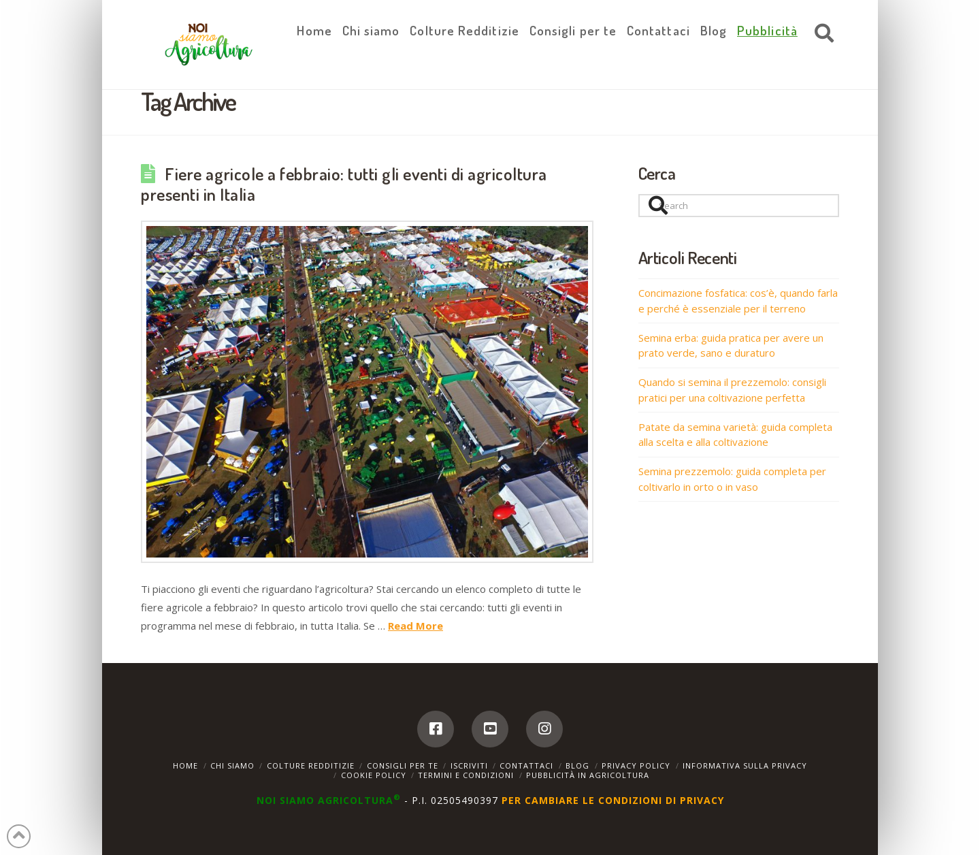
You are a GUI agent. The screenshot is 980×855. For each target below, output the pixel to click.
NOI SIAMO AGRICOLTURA (330, 800)
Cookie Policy (373, 775)
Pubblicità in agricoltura (587, 775)
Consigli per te (402, 765)
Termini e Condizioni (466, 775)
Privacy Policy (636, 765)
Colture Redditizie (311, 765)
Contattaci (526, 765)
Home (185, 765)
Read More (415, 625)
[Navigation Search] (820, 34)
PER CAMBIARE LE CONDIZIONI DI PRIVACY (613, 800)
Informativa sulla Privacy (745, 765)
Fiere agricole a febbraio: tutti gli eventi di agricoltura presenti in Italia (344, 184)
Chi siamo (232, 765)
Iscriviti (469, 765)
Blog (577, 765)
